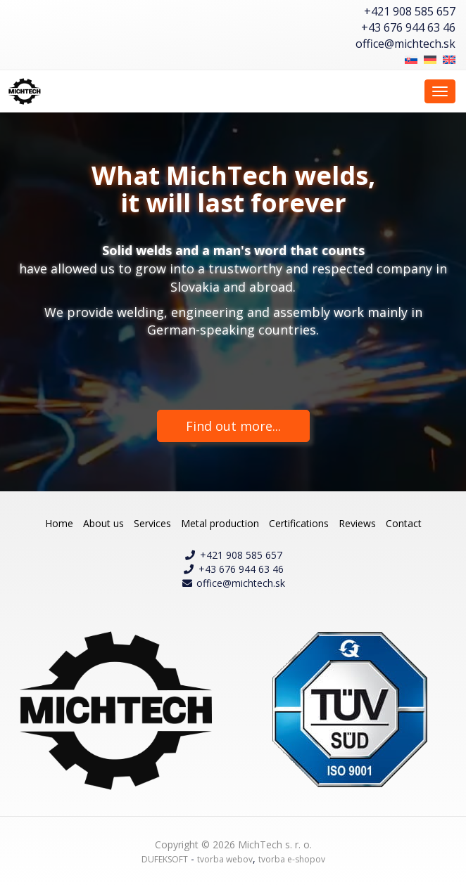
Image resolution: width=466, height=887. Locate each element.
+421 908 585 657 (409, 11)
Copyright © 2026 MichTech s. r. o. (233, 844)
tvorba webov (225, 859)
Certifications (299, 523)
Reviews (357, 523)
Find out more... (233, 425)
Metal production (220, 523)
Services (152, 523)
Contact (404, 523)
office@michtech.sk (405, 43)
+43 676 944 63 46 (408, 27)
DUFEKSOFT (164, 859)
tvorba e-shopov (291, 859)
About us (103, 523)
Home (59, 523)
